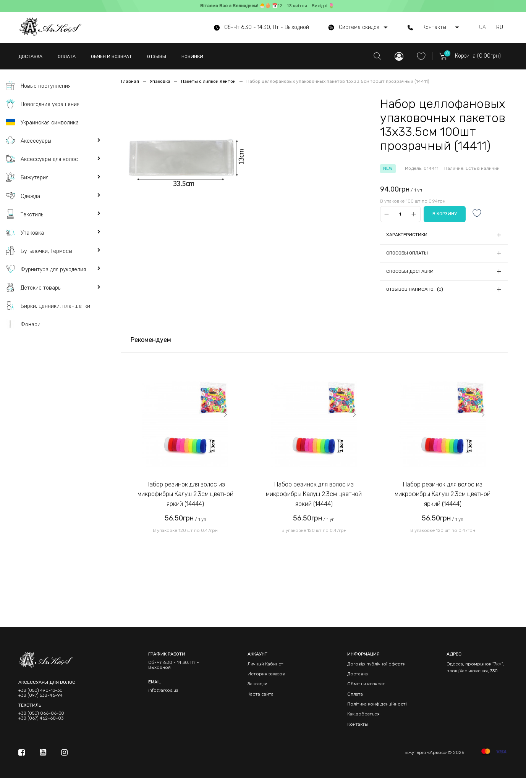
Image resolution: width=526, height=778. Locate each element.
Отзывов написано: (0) (414, 289)
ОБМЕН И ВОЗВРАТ (111, 56)
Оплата (355, 694)
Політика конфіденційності (377, 704)
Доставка (357, 674)
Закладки (257, 683)
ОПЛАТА (67, 56)
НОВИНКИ (192, 56)
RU (499, 27)
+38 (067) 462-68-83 (40, 718)
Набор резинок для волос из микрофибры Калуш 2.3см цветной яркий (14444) (185, 494)
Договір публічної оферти (376, 664)
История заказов (266, 674)
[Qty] (400, 214)
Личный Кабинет (265, 664)
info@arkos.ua (163, 690)
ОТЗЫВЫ (156, 56)
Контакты (357, 724)
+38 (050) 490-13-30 (40, 690)
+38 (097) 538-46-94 (40, 695)
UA (482, 27)
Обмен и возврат (366, 683)
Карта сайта (261, 694)
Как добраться (363, 714)
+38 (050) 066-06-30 (41, 713)
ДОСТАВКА (30, 56)
